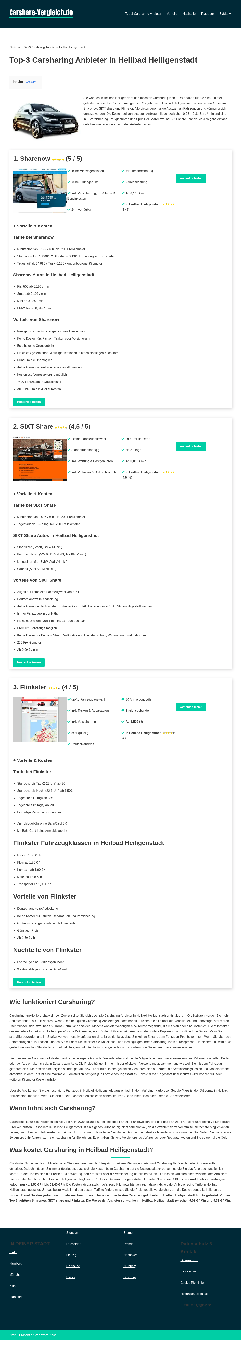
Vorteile (172, 13)
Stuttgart (72, 1256)
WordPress (48, 1359)
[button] (230, 14)
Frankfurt (15, 1321)
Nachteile (189, 13)
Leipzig (71, 1278)
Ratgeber (207, 13)
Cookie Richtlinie (192, 1306)
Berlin (13, 1276)
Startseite (15, 47)
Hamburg (15, 1287)
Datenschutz (189, 1284)
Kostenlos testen (29, 402)
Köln (12, 1309)
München (15, 1298)
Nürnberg (129, 1290)
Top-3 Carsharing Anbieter (143, 13)
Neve (13, 1359)
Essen (70, 1301)
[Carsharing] (41, 13)
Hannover (130, 1278)
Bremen (128, 1256)
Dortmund (73, 1290)
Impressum (188, 1295)
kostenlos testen (191, 178)
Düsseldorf (73, 1267)
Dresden (129, 1267)
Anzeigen (31, 81)
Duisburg (129, 1301)
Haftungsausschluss (194, 1317)
